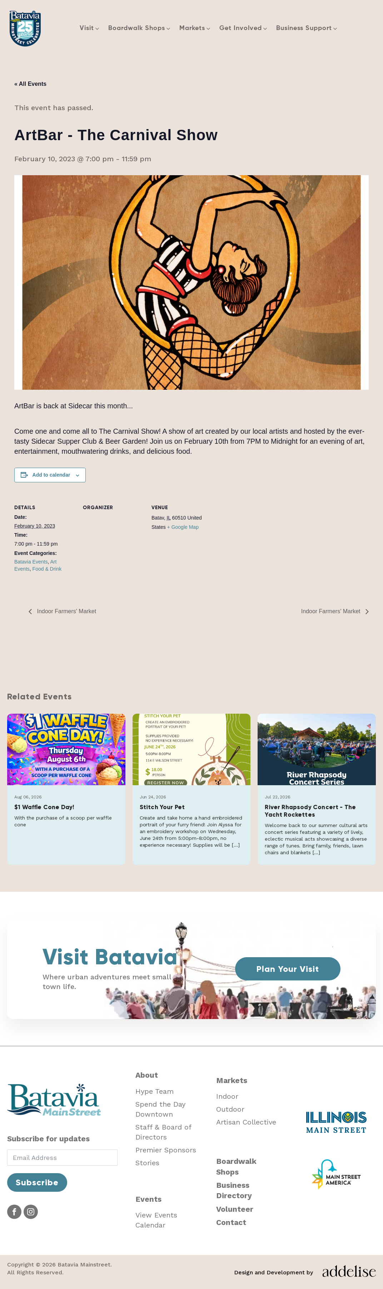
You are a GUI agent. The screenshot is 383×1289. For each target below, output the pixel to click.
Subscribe (37, 1182)
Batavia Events (31, 562)
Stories (147, 1162)
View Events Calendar (156, 1220)
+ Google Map (183, 527)
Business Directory (234, 1190)
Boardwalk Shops (236, 1166)
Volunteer (234, 1209)
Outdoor (230, 1109)
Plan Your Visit (288, 969)
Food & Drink (47, 569)
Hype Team (154, 1091)
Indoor (227, 1096)
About (146, 1075)
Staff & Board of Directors (163, 1132)
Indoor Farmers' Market (65, 611)
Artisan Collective (246, 1122)
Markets (231, 1080)
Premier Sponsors (165, 1150)
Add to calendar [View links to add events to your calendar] (51, 475)
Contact (231, 1222)
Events (148, 1199)
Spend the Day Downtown (160, 1109)
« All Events (30, 84)
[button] (90, 28)
